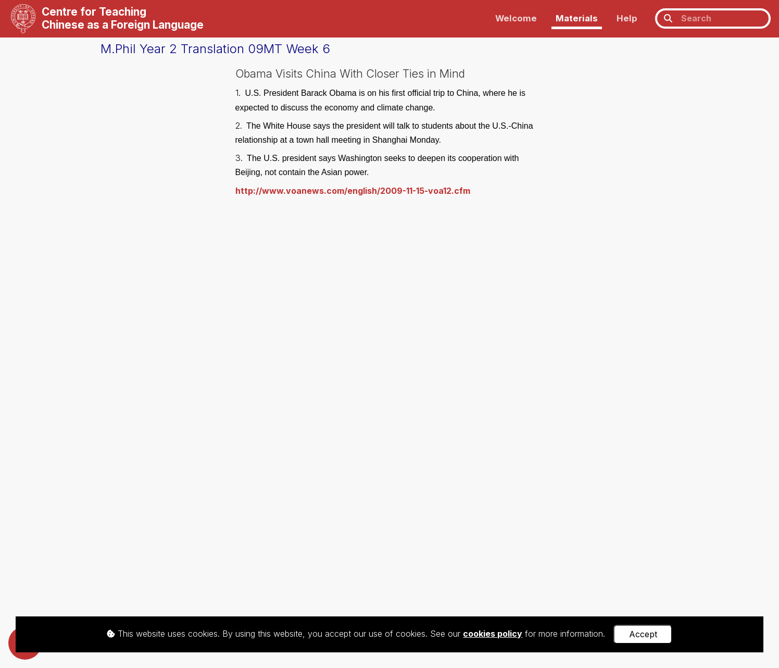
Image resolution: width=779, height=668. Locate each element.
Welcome (516, 18)
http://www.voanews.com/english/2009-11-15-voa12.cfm (352, 190)
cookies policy (492, 633)
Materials (577, 18)
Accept (643, 634)
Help (627, 18)
